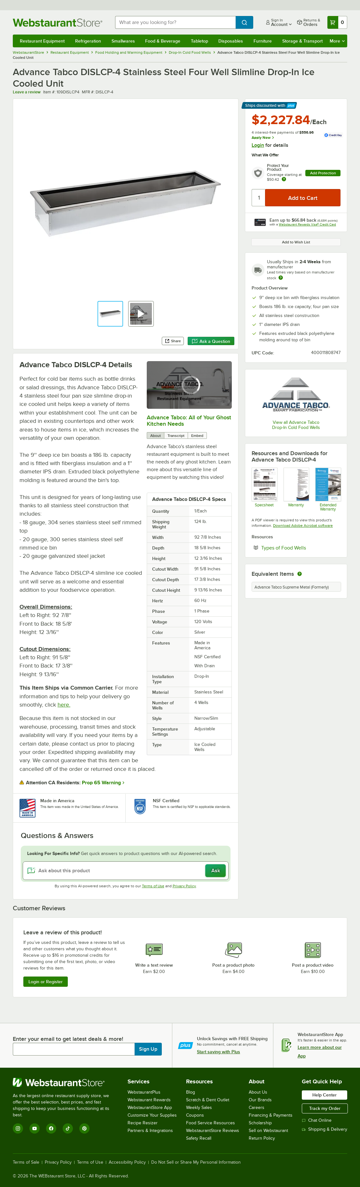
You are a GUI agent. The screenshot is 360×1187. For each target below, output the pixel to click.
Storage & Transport (302, 41)
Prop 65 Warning (101, 783)
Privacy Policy (184, 886)
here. (64, 704)
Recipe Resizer (143, 1122)
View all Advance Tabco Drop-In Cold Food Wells (296, 425)
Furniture (263, 41)
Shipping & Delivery (324, 1129)
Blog (190, 1092)
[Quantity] (259, 197)
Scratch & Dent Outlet (207, 1099)
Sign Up (148, 1049)
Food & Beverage (162, 41)
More (337, 41)
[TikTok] (68, 1128)
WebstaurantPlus (144, 1092)
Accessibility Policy (127, 1162)
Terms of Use (153, 886)
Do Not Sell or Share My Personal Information (196, 1162)
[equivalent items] (299, 574)
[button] (110, 314)
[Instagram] (18, 1128)
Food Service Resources (210, 1122)
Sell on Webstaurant (268, 1130)
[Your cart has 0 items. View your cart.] (337, 22)
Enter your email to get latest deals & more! (68, 1039)
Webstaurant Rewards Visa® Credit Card (307, 224)
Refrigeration (88, 41)
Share (173, 341)
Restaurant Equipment (42, 41)
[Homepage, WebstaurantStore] (59, 23)
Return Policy (262, 1138)
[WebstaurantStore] (65, 1082)
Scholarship (260, 1122)
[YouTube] (34, 1128)
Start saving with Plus (218, 1051)
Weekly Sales (199, 1107)
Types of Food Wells (300, 547)
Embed (197, 435)
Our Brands (260, 1099)
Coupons (195, 1115)
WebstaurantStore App (150, 1107)
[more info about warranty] (284, 180)
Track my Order (324, 1108)
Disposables (230, 41)
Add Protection (323, 173)
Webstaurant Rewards (149, 1099)
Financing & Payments (271, 1115)
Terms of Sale (26, 1162)
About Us (258, 1092)
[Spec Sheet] (264, 489)
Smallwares (123, 41)
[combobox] (175, 22)
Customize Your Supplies (152, 1115)
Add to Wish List (296, 242)
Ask (215, 871)
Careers (256, 1107)
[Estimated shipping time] (280, 278)
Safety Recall (198, 1138)
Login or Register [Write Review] (45, 981)
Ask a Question (211, 341)
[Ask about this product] (125, 871)
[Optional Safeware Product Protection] (327, 489)
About (155, 435)
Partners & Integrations (150, 1130)
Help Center (324, 1094)
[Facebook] (51, 1128)
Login (258, 145)
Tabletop (199, 41)
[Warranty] (296, 489)
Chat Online (317, 1120)
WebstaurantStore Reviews (212, 1130)
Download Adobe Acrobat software (303, 525)
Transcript (176, 435)
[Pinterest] (84, 1128)
